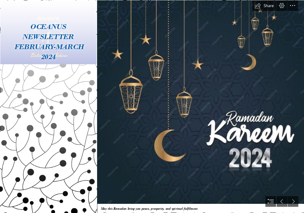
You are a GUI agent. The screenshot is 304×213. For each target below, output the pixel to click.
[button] (264, 5)
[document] (152, 106)
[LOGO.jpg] (48, 106)
